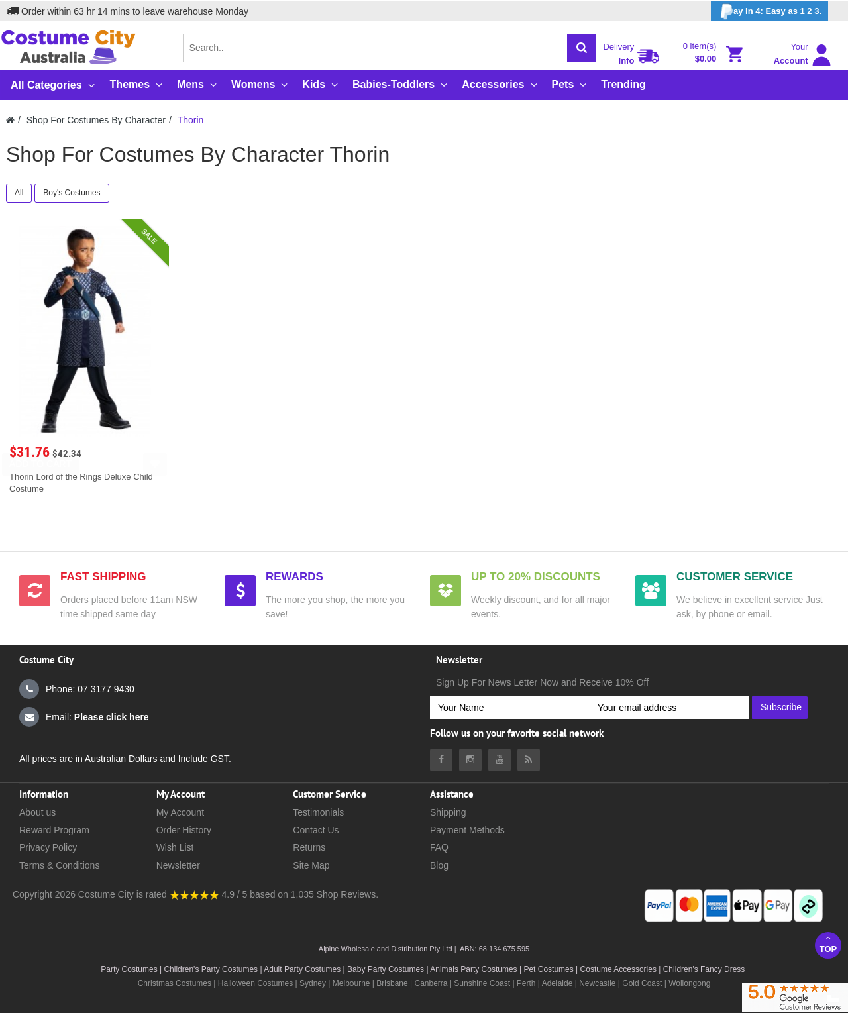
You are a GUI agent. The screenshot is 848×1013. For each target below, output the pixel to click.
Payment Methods (467, 830)
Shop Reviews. (347, 894)
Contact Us (316, 830)
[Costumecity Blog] (528, 760)
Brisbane (391, 983)
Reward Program (54, 830)
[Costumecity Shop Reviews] (194, 894)
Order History (183, 830)
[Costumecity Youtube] (499, 760)
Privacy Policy (48, 847)
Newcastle (598, 983)
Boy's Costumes (71, 192)
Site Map (311, 865)
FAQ (439, 847)
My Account (180, 812)
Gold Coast (642, 983)
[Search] (581, 48)
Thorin (191, 120)
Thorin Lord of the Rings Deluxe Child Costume (81, 483)
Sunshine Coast (482, 983)
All (19, 192)
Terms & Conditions (59, 865)
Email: (84, 717)
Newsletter (178, 865)
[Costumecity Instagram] (470, 760)
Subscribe (781, 707)
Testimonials (318, 812)
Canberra (430, 983)
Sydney (312, 983)
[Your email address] (669, 707)
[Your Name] (510, 707)
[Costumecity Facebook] (441, 760)
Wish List (175, 847)
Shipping (448, 812)
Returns (309, 847)
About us (37, 812)
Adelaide (557, 983)
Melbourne (351, 983)
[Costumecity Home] (10, 120)
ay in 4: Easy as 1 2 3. (769, 12)
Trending (623, 84)
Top (828, 943)
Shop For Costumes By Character (96, 120)
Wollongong (689, 983)
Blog (439, 865)
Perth (526, 983)
